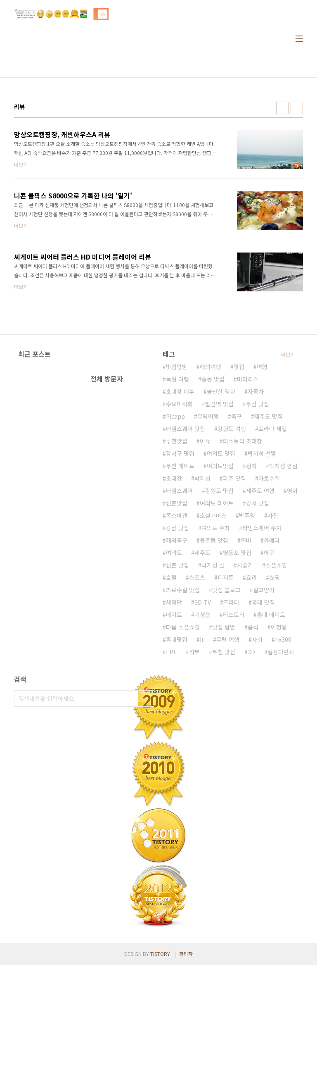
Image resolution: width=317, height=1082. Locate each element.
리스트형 (297, 108)
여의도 (174, 669)
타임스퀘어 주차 (262, 645)
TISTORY (160, 1070)
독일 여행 (177, 496)
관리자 (186, 1070)
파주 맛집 (234, 595)
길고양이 (263, 707)
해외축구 (176, 657)
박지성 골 (213, 682)
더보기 (288, 471)
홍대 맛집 (263, 719)
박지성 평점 (283, 583)
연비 (246, 657)
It (202, 756)
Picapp (175, 533)
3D (251, 769)
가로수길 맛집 (183, 707)
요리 (251, 694)
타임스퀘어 (179, 607)
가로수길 (269, 595)
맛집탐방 (176, 483)
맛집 (239, 483)
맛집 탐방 (223, 744)
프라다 (231, 719)
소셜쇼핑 (276, 682)
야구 (269, 669)
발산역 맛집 (219, 521)
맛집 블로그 (226, 707)
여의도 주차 (215, 645)
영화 (292, 607)
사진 (272, 632)
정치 (251, 583)
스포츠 (197, 694)
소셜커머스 (213, 632)
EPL (171, 769)
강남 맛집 (177, 645)
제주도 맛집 (268, 533)
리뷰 (194, 769)
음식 (253, 744)
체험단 (174, 719)
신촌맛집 (176, 620)
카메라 (272, 657)
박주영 (247, 632)
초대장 (174, 595)
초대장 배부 (180, 508)
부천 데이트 (180, 583)
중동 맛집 (213, 496)
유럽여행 (208, 533)
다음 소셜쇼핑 (183, 744)
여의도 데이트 (217, 620)
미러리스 (247, 496)
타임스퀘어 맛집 (185, 545)
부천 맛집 (223, 769)
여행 (262, 483)
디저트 (226, 694)
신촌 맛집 (177, 682)
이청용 (279, 744)
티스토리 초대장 (242, 558)
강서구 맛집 (180, 570)
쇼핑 (274, 694)
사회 (257, 756)
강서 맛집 (257, 620)
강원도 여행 (232, 545)
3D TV (202, 719)
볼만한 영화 (221, 508)
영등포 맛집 (237, 669)
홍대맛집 (176, 756)
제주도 (202, 669)
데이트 (174, 731)
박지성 (202, 595)
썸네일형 (282, 108)
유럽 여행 (227, 756)
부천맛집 (176, 558)
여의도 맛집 (221, 570)
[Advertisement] (240, 407)
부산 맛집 (257, 521)
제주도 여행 (260, 607)
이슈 (205, 558)
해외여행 (210, 483)
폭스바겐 (176, 632)
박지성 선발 (262, 570)
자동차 (256, 508)
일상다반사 (280, 769)
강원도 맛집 (219, 607)
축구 (236, 533)
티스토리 (233, 731)
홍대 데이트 (271, 731)
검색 (146, 815)
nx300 (283, 756)
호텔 (171, 694)
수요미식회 (179, 521)
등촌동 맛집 (214, 657)
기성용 (202, 731)
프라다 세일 (272, 545)
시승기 (245, 682)
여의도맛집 (220, 583)
